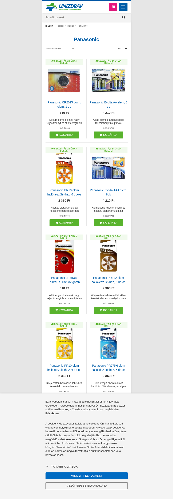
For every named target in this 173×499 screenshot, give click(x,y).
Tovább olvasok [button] (62, 466)
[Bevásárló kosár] (113, 7)
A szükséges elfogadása (86, 485)
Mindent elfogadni (86, 475)
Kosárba (64, 134)
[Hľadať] (124, 17)
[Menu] (123, 7)
